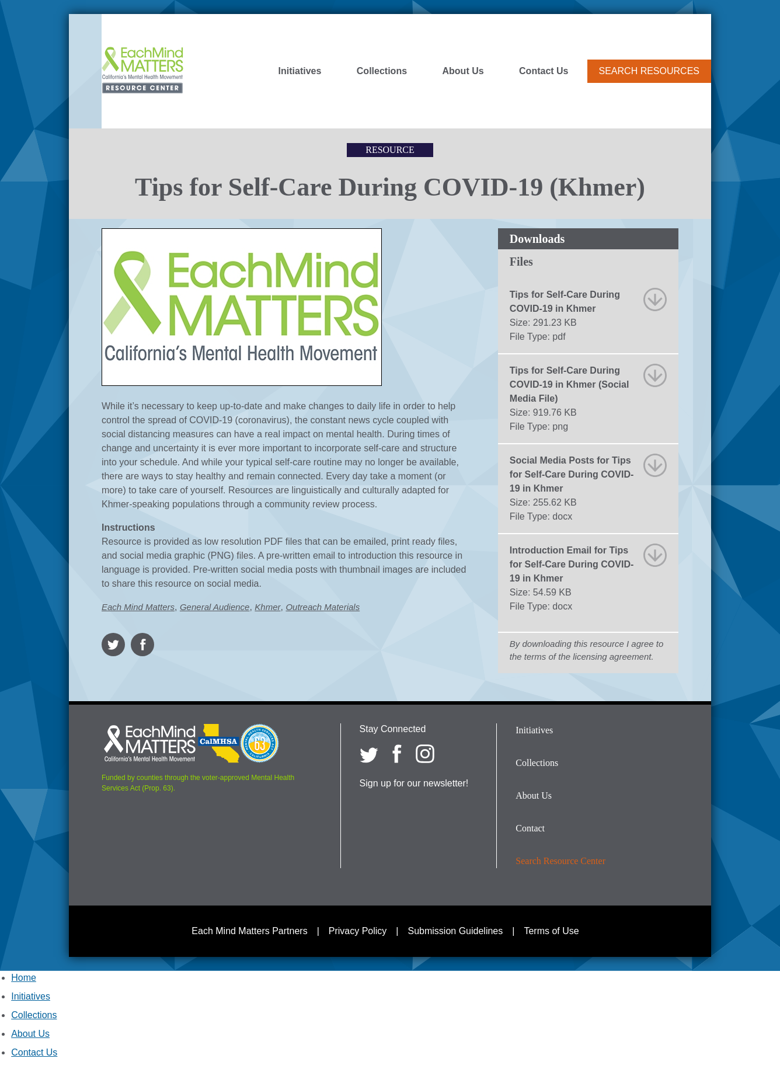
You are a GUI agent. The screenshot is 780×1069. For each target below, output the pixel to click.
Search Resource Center (560, 861)
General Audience (215, 607)
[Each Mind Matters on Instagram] (425, 753)
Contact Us (543, 71)
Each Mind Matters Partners (249, 931)
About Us (463, 71)
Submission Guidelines (455, 931)
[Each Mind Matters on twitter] (369, 753)
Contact (530, 828)
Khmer (267, 607)
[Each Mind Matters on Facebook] (397, 753)
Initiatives (300, 71)
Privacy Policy (358, 931)
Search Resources (649, 71)
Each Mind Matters (138, 607)
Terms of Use (551, 931)
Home (23, 978)
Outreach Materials (322, 607)
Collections (382, 71)
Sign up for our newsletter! (414, 783)
